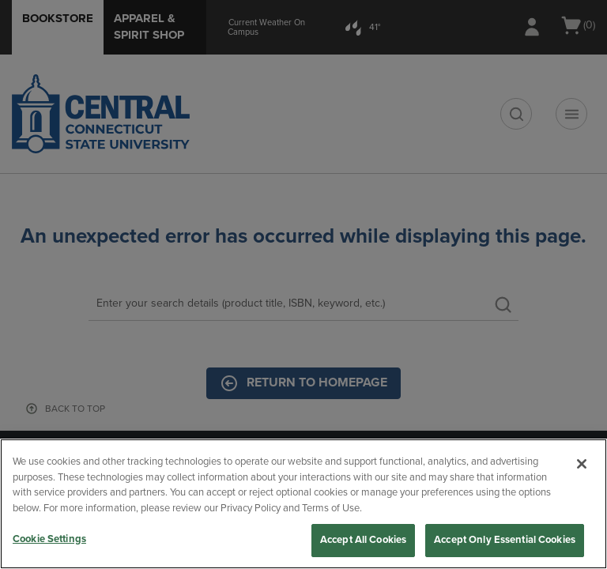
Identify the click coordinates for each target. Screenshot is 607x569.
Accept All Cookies (363, 539)
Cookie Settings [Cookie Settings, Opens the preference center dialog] (49, 539)
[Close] (581, 464)
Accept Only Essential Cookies (504, 539)
